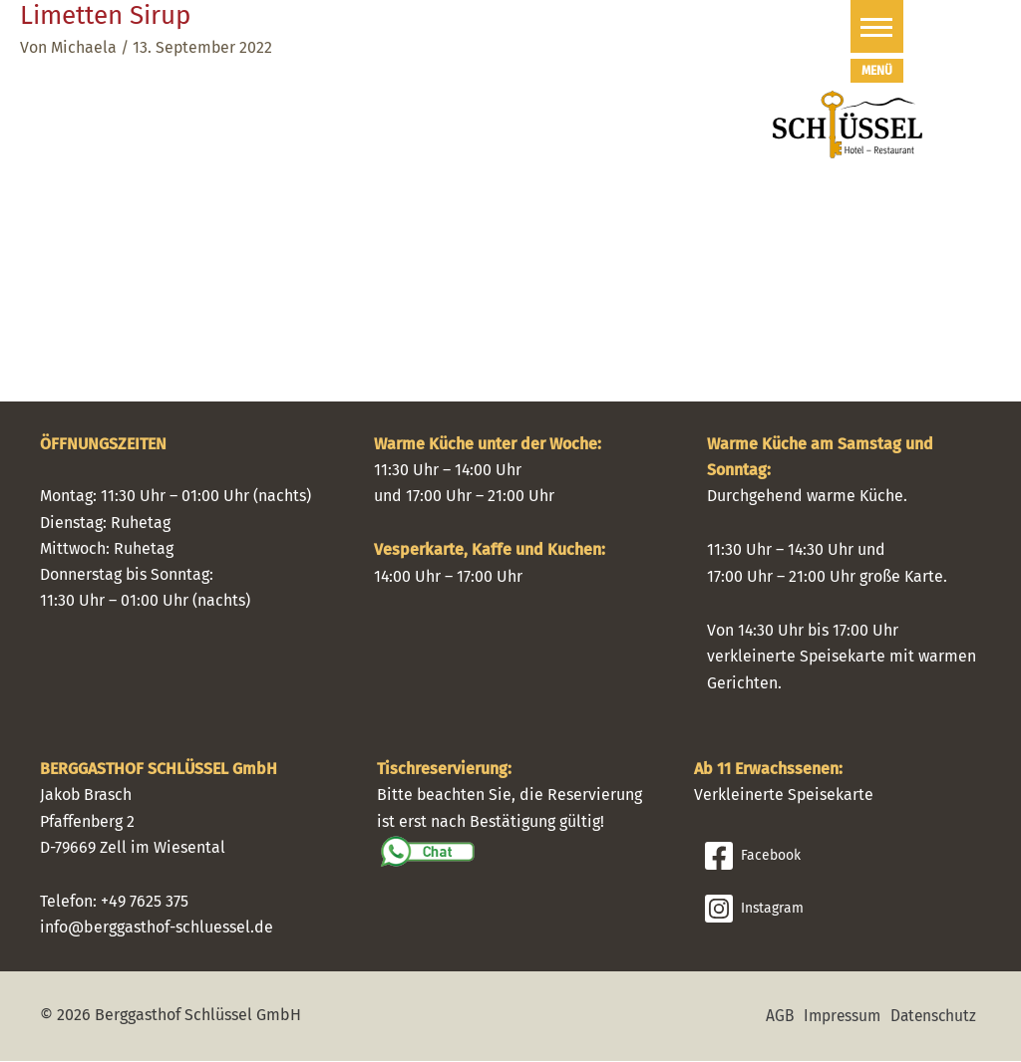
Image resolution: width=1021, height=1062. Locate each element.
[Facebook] (842, 857)
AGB (772, 1017)
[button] (832, 26)
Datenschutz (931, 1017)
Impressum (837, 1017)
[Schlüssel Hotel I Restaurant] (847, 123)
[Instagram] (842, 909)
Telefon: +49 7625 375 (114, 902)
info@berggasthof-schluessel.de (156, 929)
